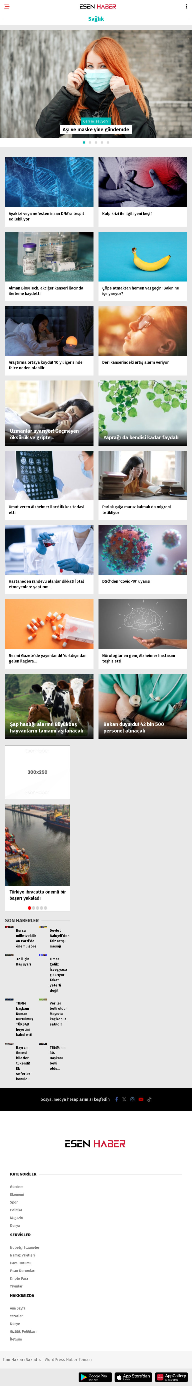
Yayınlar (16, 1286)
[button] (84, 142)
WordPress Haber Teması (68, 1359)
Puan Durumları (22, 1271)
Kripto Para (19, 1278)
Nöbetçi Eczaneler (25, 1248)
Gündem (16, 1187)
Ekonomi (17, 1194)
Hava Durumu (20, 1263)
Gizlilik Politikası (23, 1332)
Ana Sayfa (17, 1308)
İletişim (16, 1339)
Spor (14, 1202)
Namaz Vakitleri (22, 1255)
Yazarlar (16, 1316)
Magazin (16, 1218)
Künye (15, 1324)
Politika (16, 1210)
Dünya (15, 1226)
